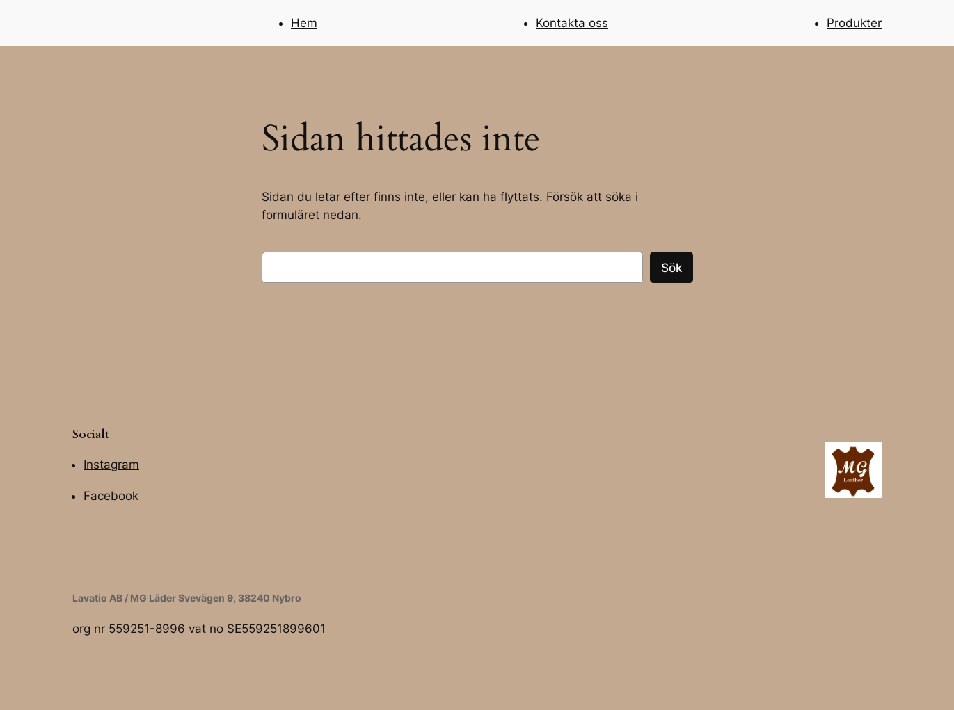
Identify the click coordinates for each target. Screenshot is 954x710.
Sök (671, 268)
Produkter (854, 23)
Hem (304, 23)
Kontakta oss (572, 23)
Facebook (111, 496)
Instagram (111, 464)
